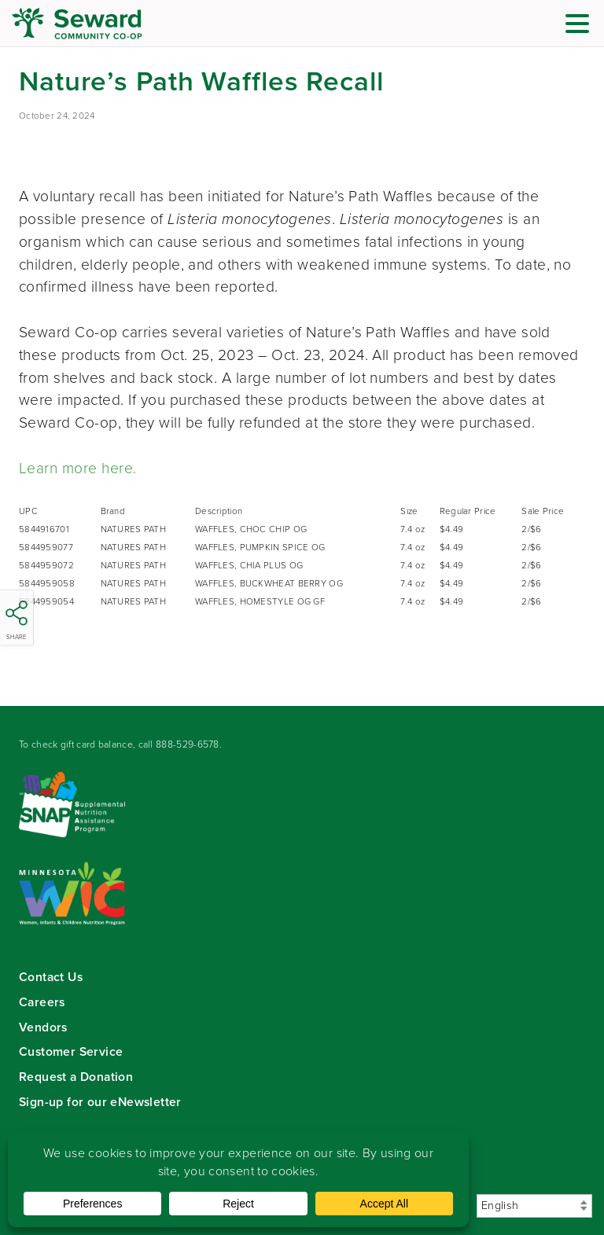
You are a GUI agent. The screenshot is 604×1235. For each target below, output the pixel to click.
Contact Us (51, 977)
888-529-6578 (187, 744)
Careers (42, 1002)
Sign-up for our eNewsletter (100, 1102)
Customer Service (71, 1051)
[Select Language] (534, 1206)
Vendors (43, 1027)
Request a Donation (76, 1077)
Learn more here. (78, 468)
